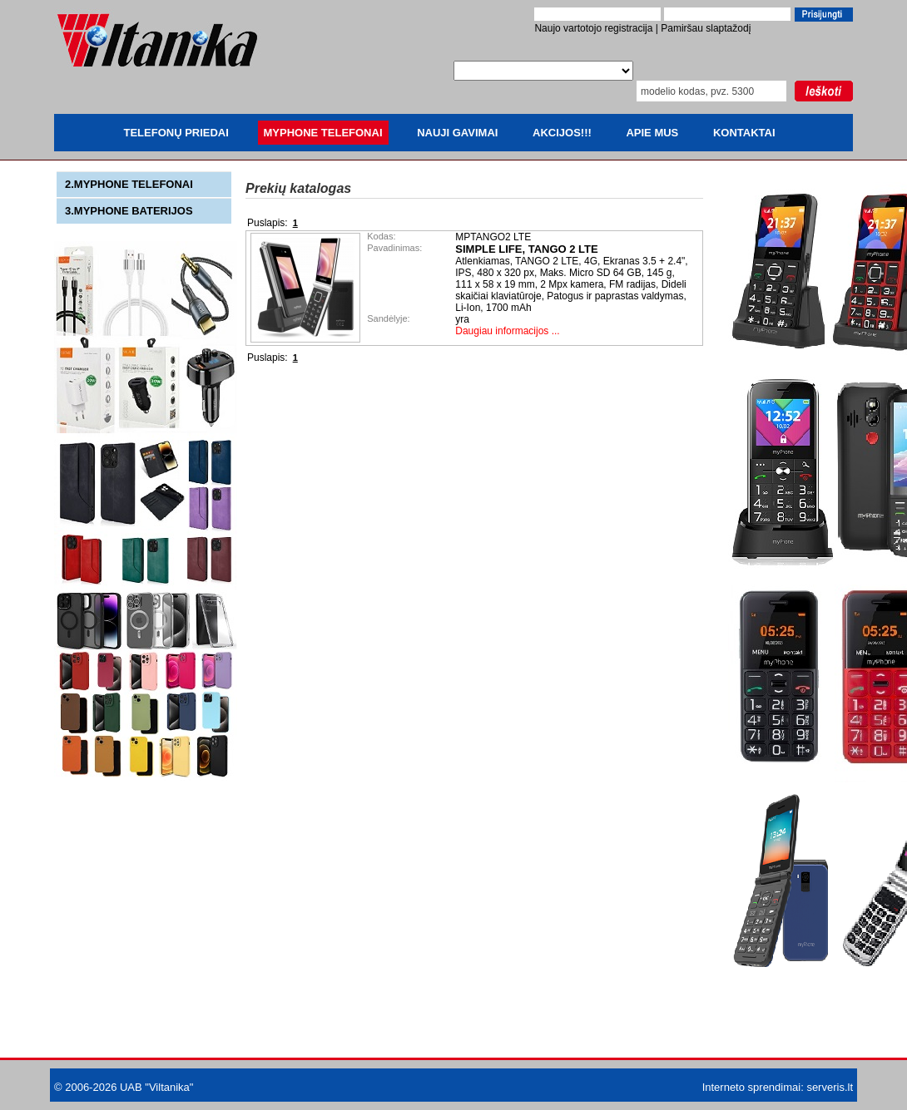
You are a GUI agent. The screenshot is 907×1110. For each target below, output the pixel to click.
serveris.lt (829, 1087)
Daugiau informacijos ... (507, 331)
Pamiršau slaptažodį (706, 28)
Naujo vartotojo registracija (593, 28)
